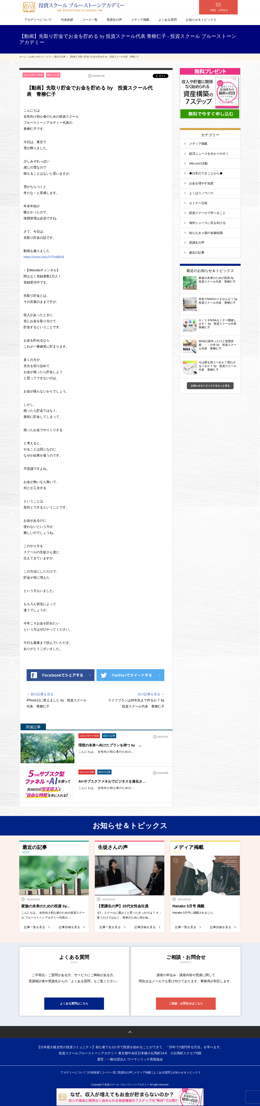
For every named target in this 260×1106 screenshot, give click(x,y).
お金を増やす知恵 (33, 75)
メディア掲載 (140, 20)
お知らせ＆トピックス (201, 20)
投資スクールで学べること (209, 214)
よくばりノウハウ (201, 194)
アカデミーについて (38, 20)
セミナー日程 (198, 204)
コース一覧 (90, 20)
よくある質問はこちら (74, 1004)
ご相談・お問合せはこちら (186, 1004)
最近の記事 (53, 75)
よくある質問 (167, 20)
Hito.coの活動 (86, 772)
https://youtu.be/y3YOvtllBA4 (44, 257)
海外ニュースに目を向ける (207, 224)
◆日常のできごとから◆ (206, 174)
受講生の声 (114, 20)
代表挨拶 (67, 20)
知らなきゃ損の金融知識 (206, 234)
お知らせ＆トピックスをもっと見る (210, 387)
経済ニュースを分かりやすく (209, 154)
